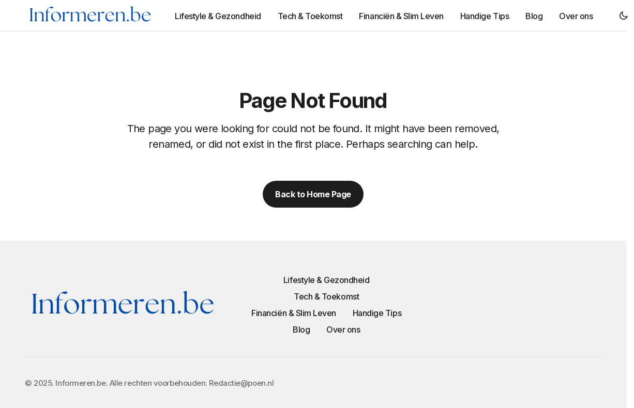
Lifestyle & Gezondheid (326, 280)
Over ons (343, 329)
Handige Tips (377, 313)
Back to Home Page (313, 194)
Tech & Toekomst (326, 296)
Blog (301, 329)
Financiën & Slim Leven (293, 313)
